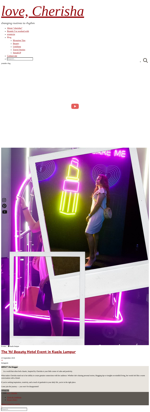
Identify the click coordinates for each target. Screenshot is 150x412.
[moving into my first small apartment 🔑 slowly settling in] (75, 106)
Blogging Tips (19, 40)
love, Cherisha (42, 11)
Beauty (16, 43)
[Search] (145, 60)
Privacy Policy (12, 400)
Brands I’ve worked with (18, 31)
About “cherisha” (14, 28)
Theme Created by (10, 404)
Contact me (12, 56)
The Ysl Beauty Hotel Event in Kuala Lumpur (38, 352)
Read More (5, 391)
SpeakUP (17, 53)
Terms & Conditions (14, 397)
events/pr (11, 34)
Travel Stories (19, 49)
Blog (9, 37)
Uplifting (17, 46)
